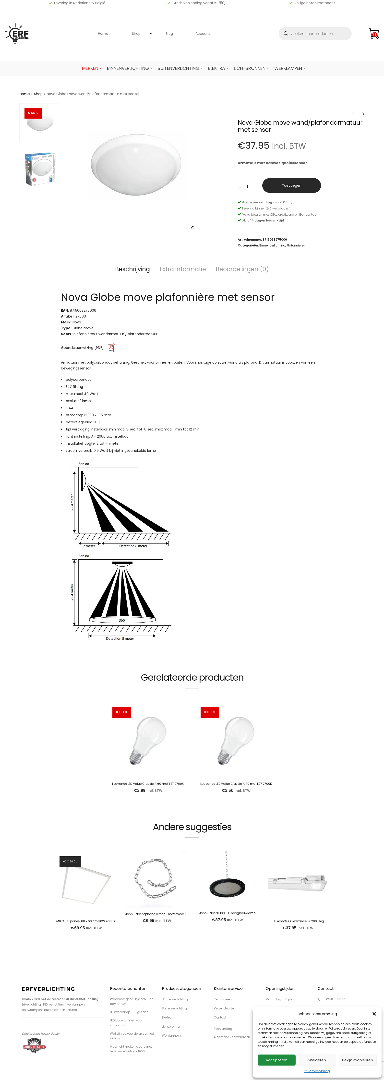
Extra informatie (183, 269)
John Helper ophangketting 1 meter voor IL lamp (160, 914)
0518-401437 (335, 999)
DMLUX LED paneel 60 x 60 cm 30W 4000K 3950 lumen (94, 921)
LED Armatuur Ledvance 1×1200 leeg (298, 921)
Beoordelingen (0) (242, 269)
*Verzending (223, 1029)
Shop (136, 33)
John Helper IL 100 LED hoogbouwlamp (227, 913)
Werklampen (288, 68)
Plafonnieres (296, 245)
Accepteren (277, 1060)
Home (103, 33)
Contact (220, 1017)
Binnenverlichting (128, 68)
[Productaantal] (247, 186)
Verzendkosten (225, 1008)
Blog (169, 33)
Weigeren (317, 1060)
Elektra (216, 68)
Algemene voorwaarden (232, 1037)
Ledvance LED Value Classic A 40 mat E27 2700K (236, 784)
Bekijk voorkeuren (357, 1060)
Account (202, 33)
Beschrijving (132, 269)
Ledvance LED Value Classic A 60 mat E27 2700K (148, 784)
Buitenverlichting (178, 68)
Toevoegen (291, 185)
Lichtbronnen (249, 68)
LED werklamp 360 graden (129, 1012)
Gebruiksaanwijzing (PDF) (89, 347)
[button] (374, 1013)
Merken (90, 68)
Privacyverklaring (317, 1071)
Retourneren (223, 999)
